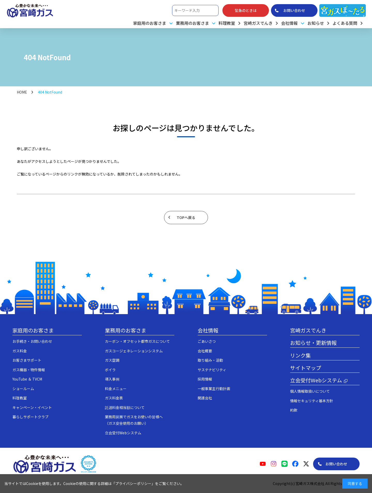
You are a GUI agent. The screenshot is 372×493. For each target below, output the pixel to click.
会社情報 (208, 330)
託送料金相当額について (125, 407)
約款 (293, 410)
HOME (22, 92)
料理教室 (227, 23)
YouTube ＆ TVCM (27, 379)
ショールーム (23, 388)
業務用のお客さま (125, 330)
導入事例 (112, 379)
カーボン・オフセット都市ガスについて (137, 341)
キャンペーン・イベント (32, 407)
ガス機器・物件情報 (28, 369)
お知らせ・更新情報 (313, 342)
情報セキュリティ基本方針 (311, 400)
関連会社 (205, 397)
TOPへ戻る (186, 217)
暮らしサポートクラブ (30, 416)
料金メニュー (116, 388)
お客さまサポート (26, 360)
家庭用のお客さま (33, 330)
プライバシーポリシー (133, 483)
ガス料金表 (114, 397)
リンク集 (300, 355)
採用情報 (205, 379)
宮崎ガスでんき (258, 23)
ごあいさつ (207, 341)
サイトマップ (305, 367)
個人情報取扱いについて (310, 391)
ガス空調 (112, 360)
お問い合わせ (336, 463)
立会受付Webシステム (123, 432)
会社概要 (205, 350)
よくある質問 (344, 23)
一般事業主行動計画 (214, 388)
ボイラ (110, 369)
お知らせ (315, 23)
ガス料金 (19, 350)
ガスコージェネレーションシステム (134, 350)
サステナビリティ (212, 369)
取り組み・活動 (210, 360)
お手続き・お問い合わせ (32, 341)
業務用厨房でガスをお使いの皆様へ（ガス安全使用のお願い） (134, 420)
